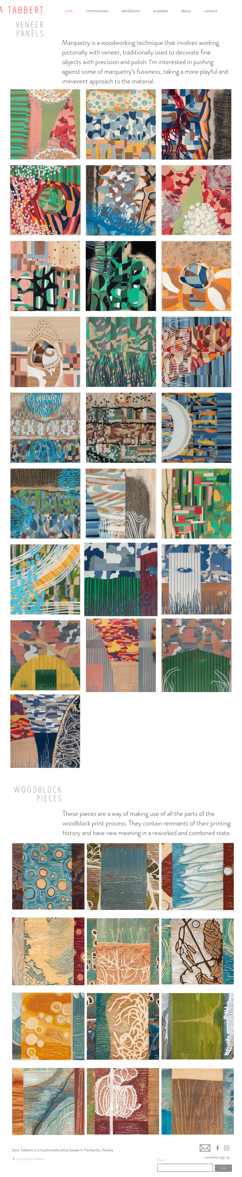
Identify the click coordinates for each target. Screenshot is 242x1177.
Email (161, 1160)
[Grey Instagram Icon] (226, 1148)
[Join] (223, 1168)
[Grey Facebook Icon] (217, 1148)
